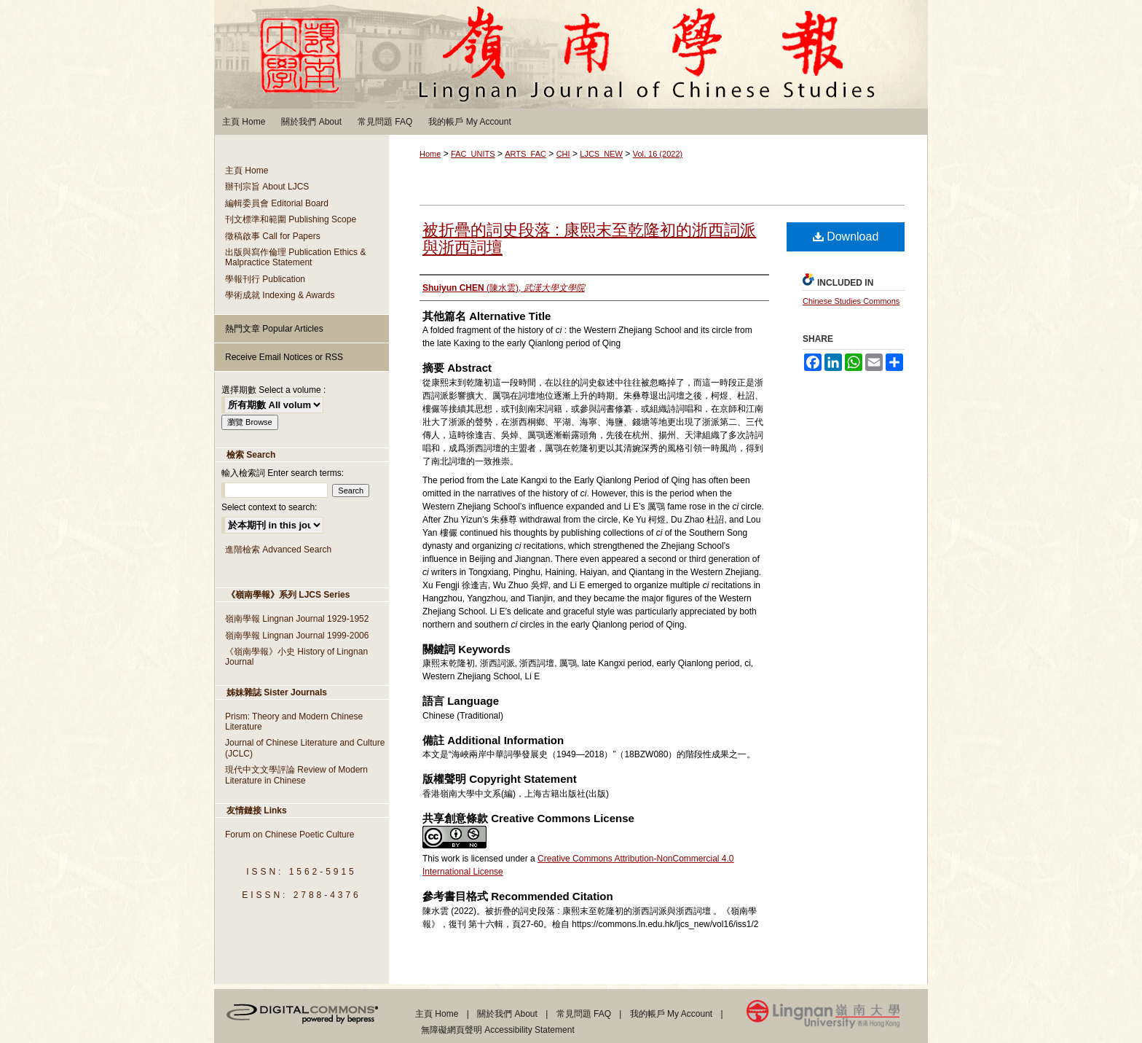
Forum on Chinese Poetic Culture (289, 834)
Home (430, 153)
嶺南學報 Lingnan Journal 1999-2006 (297, 635)
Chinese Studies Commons (851, 301)
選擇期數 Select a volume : (273, 390)
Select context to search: (269, 507)
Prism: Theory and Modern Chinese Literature (294, 721)
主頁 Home (246, 170)
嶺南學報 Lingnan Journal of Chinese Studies (571, 54)
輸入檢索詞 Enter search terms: (282, 473)
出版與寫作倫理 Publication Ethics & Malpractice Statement (295, 257)
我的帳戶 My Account (671, 1014)
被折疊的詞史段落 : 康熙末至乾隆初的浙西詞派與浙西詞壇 (589, 239)
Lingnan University (837, 1017)
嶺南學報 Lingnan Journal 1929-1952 (297, 619)
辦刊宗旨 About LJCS (267, 186)
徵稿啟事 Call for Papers (272, 236)
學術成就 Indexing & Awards (280, 295)
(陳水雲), (503, 288)
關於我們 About (507, 1014)
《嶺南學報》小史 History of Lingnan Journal (296, 656)
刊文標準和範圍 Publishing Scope (290, 219)
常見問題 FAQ (583, 1014)
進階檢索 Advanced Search (278, 549)
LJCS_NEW (601, 153)
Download (846, 236)
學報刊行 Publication (265, 279)
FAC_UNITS (473, 153)
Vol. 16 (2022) (658, 153)
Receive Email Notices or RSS (284, 357)
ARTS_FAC (525, 153)
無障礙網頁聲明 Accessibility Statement (498, 1030)
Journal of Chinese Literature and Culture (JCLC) (305, 748)
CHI (563, 153)
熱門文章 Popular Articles (274, 329)
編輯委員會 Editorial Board (276, 203)
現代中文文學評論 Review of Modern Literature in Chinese (296, 775)
